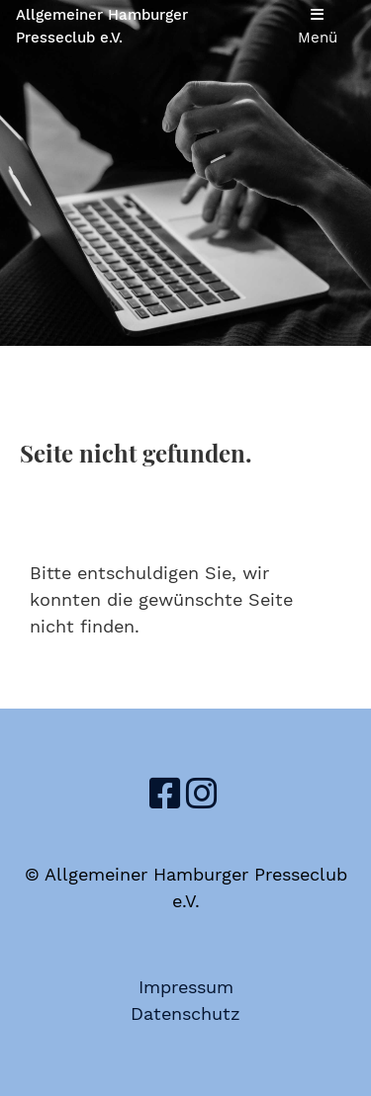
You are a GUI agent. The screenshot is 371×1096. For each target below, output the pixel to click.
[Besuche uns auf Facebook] (165, 794)
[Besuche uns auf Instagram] (202, 794)
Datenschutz (185, 1013)
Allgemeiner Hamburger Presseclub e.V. (102, 26)
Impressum (186, 986)
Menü (317, 26)
